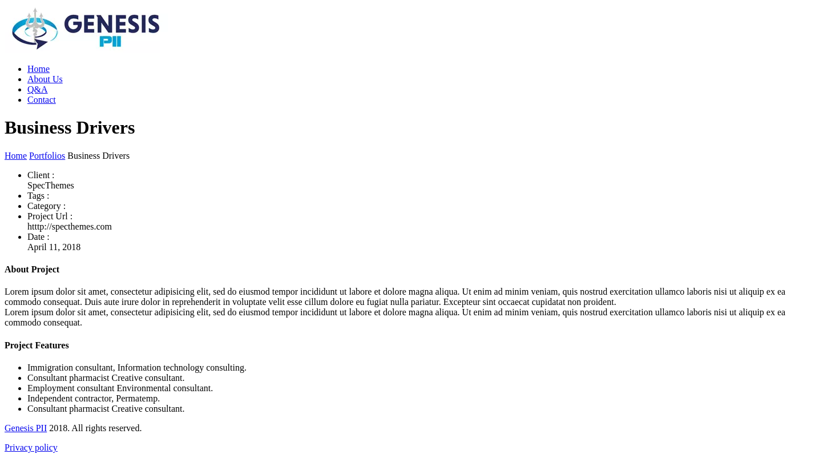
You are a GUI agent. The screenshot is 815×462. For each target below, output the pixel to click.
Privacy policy (31, 447)
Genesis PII (26, 428)
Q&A (37, 89)
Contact (41, 100)
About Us (45, 79)
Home (38, 69)
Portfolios (47, 155)
